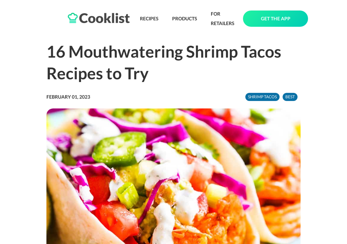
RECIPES (149, 18)
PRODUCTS (184, 18)
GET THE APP (275, 18)
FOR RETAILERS (222, 18)
